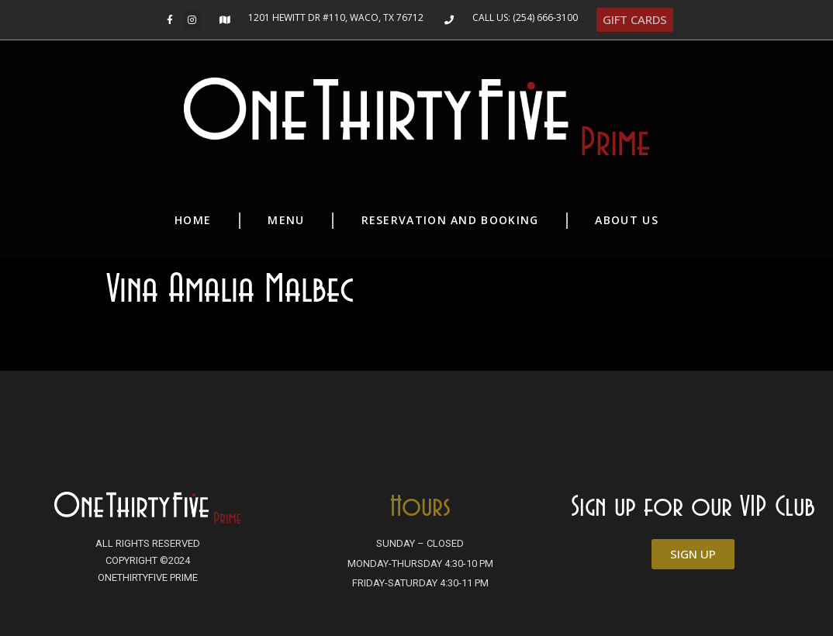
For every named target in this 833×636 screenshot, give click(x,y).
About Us (626, 220)
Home (193, 220)
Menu (286, 220)
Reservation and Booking (450, 220)
